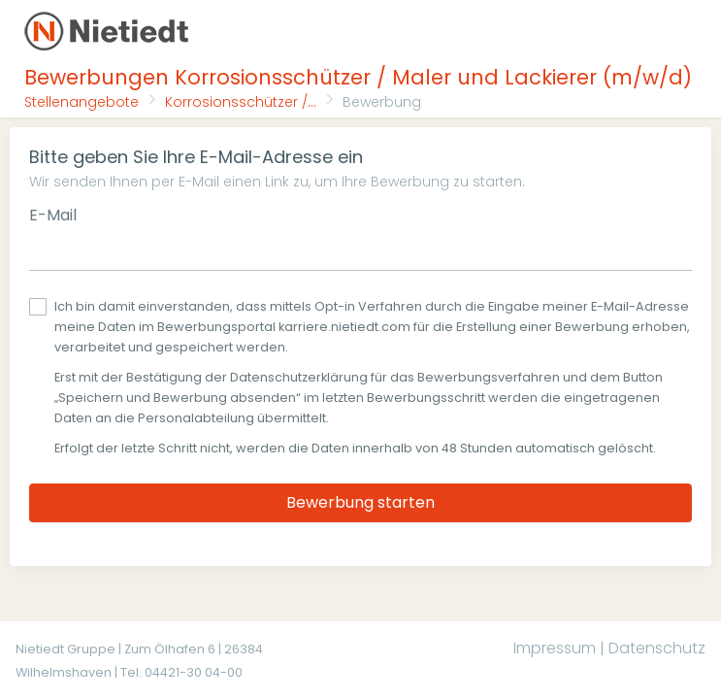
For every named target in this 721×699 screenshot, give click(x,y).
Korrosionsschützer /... (240, 102)
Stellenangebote (81, 102)
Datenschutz (656, 648)
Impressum (554, 648)
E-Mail (53, 215)
